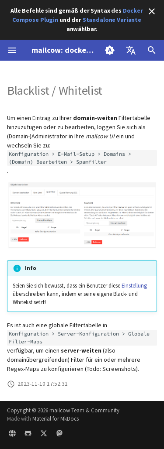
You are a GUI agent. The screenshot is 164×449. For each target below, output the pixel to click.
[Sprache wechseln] (131, 50)
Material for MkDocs (55, 418)
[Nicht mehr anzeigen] (152, 11)
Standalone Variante (112, 20)
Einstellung (134, 285)
